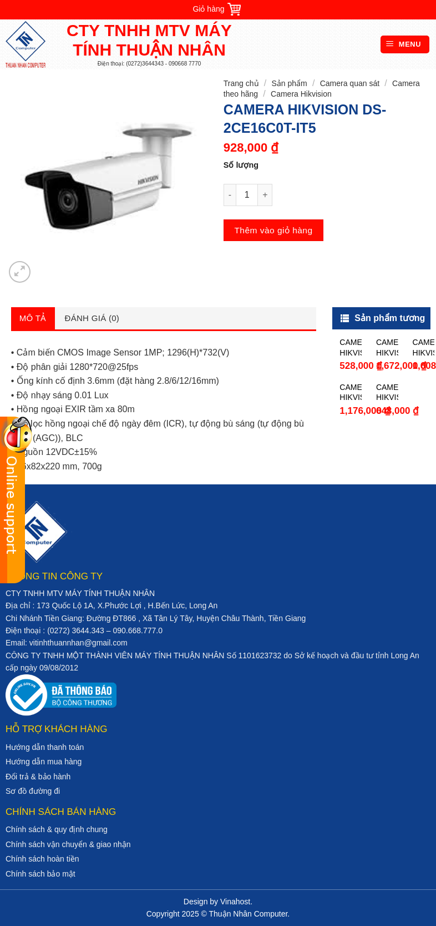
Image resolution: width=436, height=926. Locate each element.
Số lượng (241, 165)
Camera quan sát (349, 83)
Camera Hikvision (301, 93)
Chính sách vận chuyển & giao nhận (68, 844)
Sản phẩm (289, 83)
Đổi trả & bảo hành (38, 776)
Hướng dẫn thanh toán (45, 747)
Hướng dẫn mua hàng (44, 761)
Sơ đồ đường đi (33, 791)
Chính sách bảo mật (40, 873)
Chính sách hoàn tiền (42, 858)
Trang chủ (241, 83)
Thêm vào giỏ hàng (273, 230)
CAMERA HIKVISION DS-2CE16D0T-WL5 (387, 347)
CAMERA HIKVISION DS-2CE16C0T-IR (350, 347)
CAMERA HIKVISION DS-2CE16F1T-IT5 (424, 347)
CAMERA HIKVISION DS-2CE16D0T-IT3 (350, 392)
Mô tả (33, 318)
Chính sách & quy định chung (57, 829)
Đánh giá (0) (92, 318)
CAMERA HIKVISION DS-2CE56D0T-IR (387, 392)
